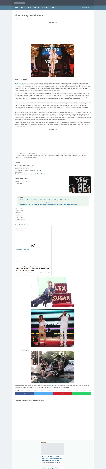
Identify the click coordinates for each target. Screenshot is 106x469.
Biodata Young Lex (41, 191)
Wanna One (87, 146)
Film (85, 149)
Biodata (24, 5)
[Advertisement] (40, 31)
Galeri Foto (37, 5)
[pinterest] (46, 417)
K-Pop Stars (55, 5)
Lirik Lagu (74, 149)
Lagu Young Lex (24, 246)
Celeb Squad (53, 407)
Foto (82, 146)
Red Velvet (74, 152)
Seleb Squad (46, 5)
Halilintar (78, 146)
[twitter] (34, 417)
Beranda (17, 5)
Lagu (73, 154)
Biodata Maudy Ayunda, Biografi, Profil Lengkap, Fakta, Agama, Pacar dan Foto (81, 86)
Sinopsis (85, 152)
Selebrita (78, 144)
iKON (82, 149)
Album (87, 144)
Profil (83, 144)
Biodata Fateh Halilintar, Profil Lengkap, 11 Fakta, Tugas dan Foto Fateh (80, 76)
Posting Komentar (27, 17)
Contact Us (57, 464)
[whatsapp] (59, 417)
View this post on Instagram (22, 271)
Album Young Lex (19, 82)
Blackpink (80, 152)
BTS (78, 149)
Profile (30, 5)
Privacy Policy (64, 464)
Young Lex (20, 121)
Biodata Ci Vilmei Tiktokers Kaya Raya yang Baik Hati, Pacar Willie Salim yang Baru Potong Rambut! (80, 131)
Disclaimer (46, 464)
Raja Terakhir (26, 294)
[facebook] (21, 417)
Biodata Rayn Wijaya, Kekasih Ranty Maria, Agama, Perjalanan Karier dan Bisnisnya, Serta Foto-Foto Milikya (81, 97)
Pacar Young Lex (25, 372)
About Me (52, 464)
